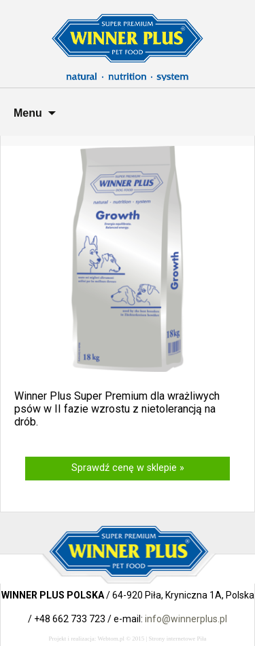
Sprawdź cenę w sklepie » (127, 468)
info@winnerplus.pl (186, 618)
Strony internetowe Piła (178, 638)
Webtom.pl (110, 638)
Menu (28, 113)
